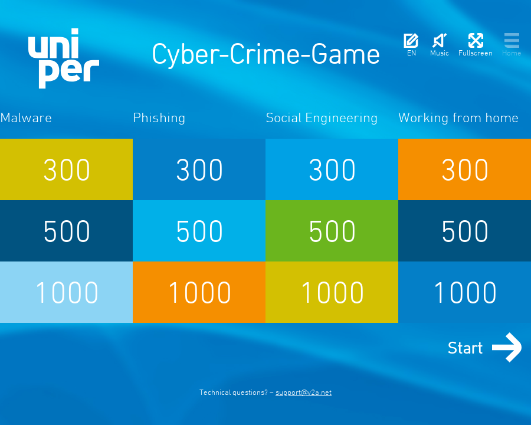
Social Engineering (322, 117)
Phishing (159, 117)
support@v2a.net (304, 392)
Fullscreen (475, 45)
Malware (26, 117)
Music (439, 45)
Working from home (458, 117)
